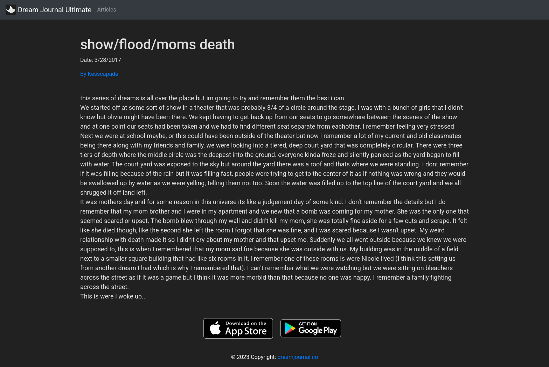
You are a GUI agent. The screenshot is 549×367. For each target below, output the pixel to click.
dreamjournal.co (297, 357)
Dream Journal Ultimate (48, 10)
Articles (106, 9)
